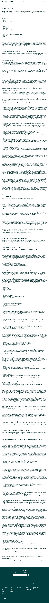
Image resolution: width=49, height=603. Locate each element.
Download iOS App (36, 585)
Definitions (4, 20)
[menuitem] (25, 1)
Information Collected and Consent (9, 21)
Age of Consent (5, 28)
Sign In (34, 583)
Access (11, 587)
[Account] (35, 1)
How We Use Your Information (8, 22)
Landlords (19, 587)
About (3, 583)
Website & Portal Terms (22, 599)
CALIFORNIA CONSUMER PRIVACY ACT (10, 32)
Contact (4, 36)
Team (3, 591)
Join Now (44, 1)
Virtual (11, 589)
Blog (2, 593)
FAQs (3, 589)
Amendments (5, 35)
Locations (31, 1)
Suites (11, 585)
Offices (11, 583)
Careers (26, 587)
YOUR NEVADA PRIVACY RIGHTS (8, 33)
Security (4, 25)
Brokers (18, 583)
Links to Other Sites (6, 27)
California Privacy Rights (7, 30)
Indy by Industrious (5, 587)
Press (26, 585)
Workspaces (25, 1)
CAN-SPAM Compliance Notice (8, 29)
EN (39, 1)
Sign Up (32, 575)
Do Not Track (5, 26)
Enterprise (19, 585)
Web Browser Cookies (6, 24)
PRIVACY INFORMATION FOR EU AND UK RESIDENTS (12, 34)
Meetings (11, 591)
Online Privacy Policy (30, 599)
